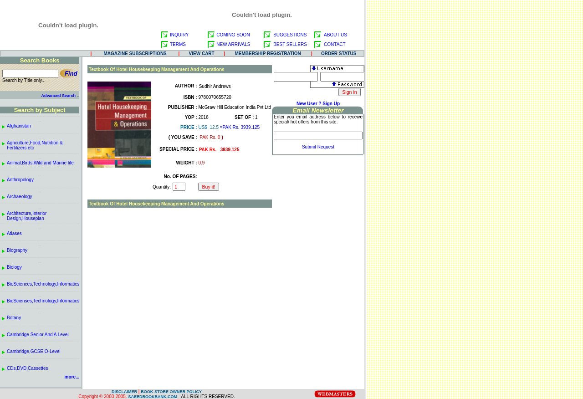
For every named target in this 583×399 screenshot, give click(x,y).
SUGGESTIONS (290, 34)
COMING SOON (233, 34)
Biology (14, 267)
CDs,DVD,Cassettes (27, 368)
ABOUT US (335, 34)
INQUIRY (179, 34)
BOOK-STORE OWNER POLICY (171, 391)
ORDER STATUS (338, 53)
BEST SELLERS (290, 44)
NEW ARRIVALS (233, 44)
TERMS (178, 44)
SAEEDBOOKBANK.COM (152, 396)
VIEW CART (202, 53)
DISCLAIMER (124, 391)
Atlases (14, 233)
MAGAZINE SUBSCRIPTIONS (134, 53)
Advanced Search (58, 95)
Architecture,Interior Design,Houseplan (26, 216)
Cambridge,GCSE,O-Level (34, 351)
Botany (14, 317)
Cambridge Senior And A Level (38, 334)
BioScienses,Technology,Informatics (43, 300)
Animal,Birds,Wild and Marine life (40, 162)
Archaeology (19, 196)
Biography (17, 250)
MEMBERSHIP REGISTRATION (268, 53)
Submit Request (318, 146)
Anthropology (20, 179)
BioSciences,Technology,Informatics (43, 283)
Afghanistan (19, 125)
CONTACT (335, 44)
